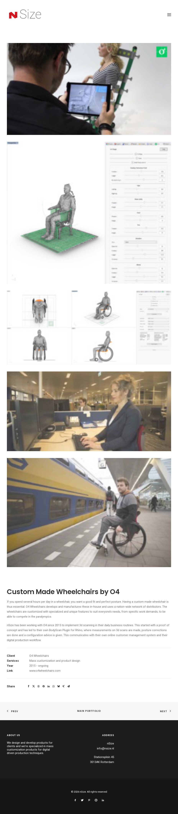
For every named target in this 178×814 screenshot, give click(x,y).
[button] (169, 14)
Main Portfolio (89, 711)
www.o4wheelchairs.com (45, 670)
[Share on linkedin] (48, 686)
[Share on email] (68, 686)
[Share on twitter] (33, 686)
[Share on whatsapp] (53, 686)
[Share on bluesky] (58, 686)
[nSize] (25, 14)
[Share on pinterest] (43, 686)
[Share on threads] (38, 686)
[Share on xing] (63, 686)
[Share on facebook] (28, 686)
